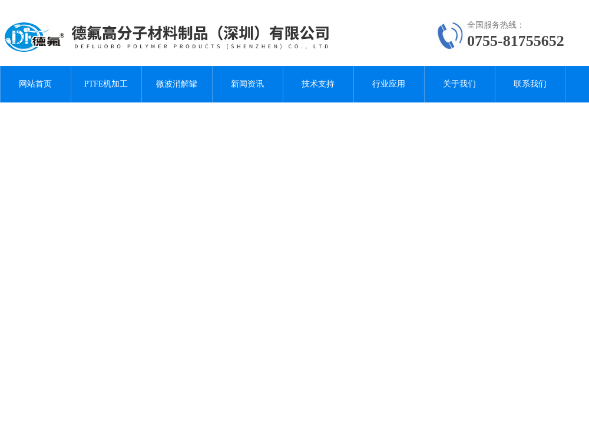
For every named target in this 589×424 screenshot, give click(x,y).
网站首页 (35, 84)
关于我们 (459, 84)
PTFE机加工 (106, 84)
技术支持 (318, 84)
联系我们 (530, 84)
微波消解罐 (176, 84)
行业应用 (388, 84)
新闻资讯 (247, 84)
